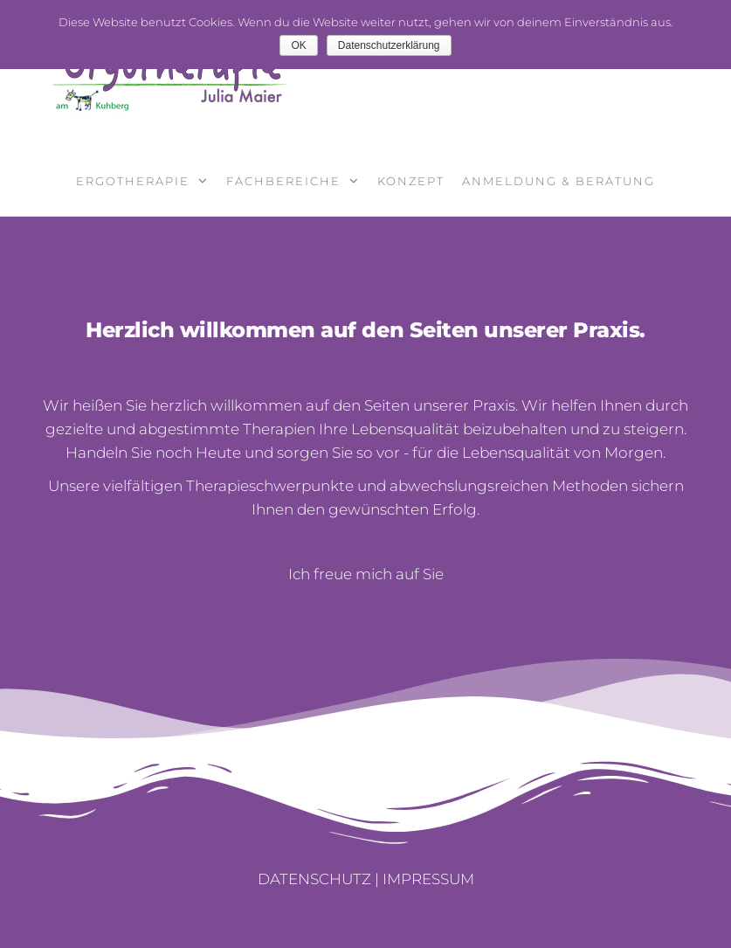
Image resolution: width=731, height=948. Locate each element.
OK (298, 45)
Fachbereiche (283, 181)
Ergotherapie (133, 181)
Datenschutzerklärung (389, 45)
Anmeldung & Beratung (558, 181)
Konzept (411, 181)
